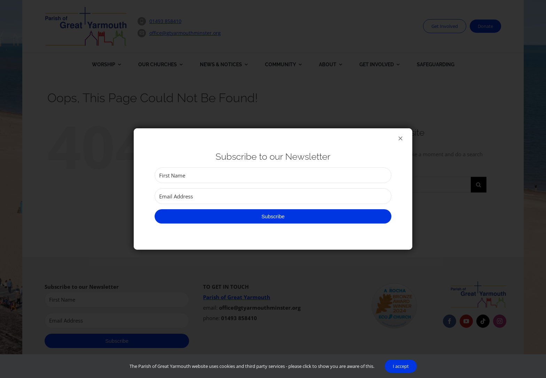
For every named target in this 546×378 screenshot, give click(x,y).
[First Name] (273, 175)
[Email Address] (273, 196)
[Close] (400, 138)
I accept (401, 366)
